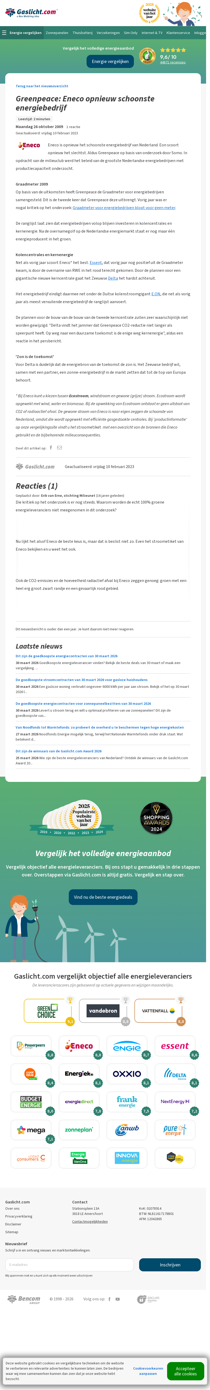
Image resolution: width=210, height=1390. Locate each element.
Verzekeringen (108, 32)
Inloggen (201, 32)
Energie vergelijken (110, 61)
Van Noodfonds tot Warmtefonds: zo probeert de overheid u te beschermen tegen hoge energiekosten (100, 727)
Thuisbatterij (82, 32)
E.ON (155, 294)
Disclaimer (13, 1228)
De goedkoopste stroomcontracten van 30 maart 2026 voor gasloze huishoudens (81, 679)
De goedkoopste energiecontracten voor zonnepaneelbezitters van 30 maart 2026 (83, 703)
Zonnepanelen (57, 32)
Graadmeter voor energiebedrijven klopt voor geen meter (124, 207)
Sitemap (11, 1235)
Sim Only (131, 32)
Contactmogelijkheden (90, 1225)
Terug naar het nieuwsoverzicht (42, 86)
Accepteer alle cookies (185, 1371)
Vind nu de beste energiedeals (103, 897)
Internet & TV (152, 32)
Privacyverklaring (18, 1220)
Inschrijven (170, 1269)
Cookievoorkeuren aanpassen (148, 1371)
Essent (96, 262)
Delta (113, 278)
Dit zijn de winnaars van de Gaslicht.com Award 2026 (58, 751)
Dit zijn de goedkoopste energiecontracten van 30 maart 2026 (66, 656)
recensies (173, 62)
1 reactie (73, 126)
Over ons (12, 1212)
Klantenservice (178, 32)
